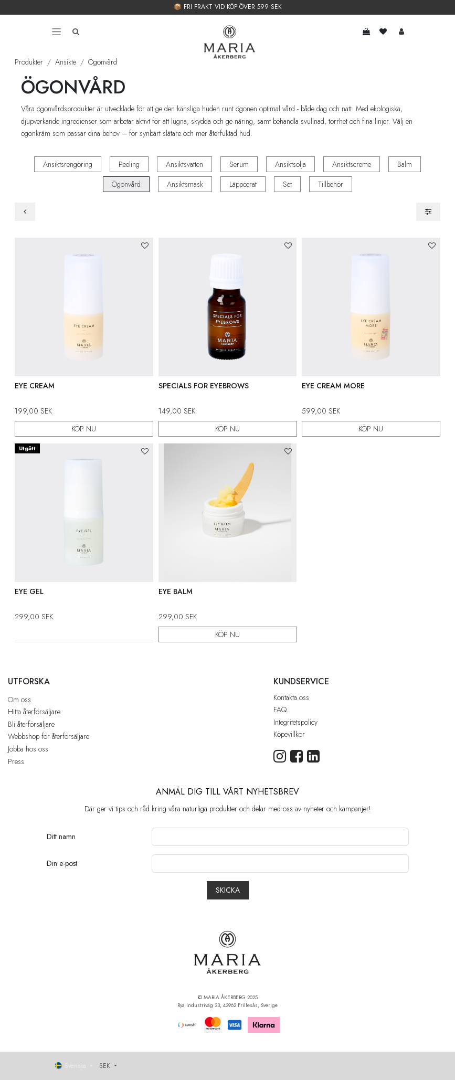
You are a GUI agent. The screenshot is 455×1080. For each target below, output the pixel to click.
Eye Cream (35, 385)
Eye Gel (29, 591)
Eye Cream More (333, 385)
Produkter (29, 62)
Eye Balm (175, 591)
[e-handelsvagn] (366, 31)
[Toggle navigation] (56, 31)
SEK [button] (105, 1066)
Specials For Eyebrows (203, 385)
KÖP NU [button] (83, 428)
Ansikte (65, 62)
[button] (144, 246)
